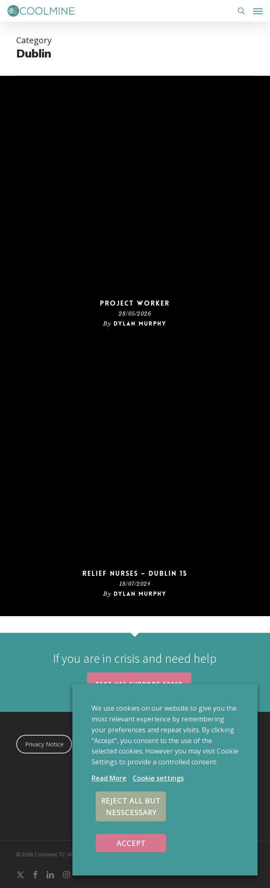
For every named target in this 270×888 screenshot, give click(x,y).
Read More (109, 778)
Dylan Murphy (140, 323)
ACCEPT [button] (131, 843)
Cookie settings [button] (158, 778)
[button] (258, 11)
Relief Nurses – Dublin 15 (134, 574)
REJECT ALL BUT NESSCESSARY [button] (131, 806)
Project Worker (135, 303)
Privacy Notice (44, 744)
